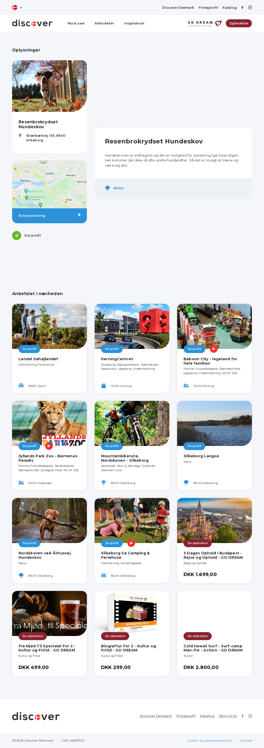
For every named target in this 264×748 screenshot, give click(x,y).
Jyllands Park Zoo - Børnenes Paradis (48, 458)
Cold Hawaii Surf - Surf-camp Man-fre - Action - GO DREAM (213, 648)
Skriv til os (228, 716)
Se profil (29, 349)
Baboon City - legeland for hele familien (210, 361)
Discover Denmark (178, 8)
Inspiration (134, 23)
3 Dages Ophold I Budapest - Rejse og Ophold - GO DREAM (213, 555)
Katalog (230, 8)
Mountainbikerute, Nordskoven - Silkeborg (125, 458)
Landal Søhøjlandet (38, 359)
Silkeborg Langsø (201, 456)
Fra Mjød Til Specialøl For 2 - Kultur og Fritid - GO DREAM (47, 648)
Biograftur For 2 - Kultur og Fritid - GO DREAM (128, 648)
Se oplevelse (198, 543)
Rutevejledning (49, 215)
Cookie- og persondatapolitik (209, 740)
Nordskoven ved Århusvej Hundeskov (45, 555)
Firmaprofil (208, 8)
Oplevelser (239, 23)
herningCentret (117, 359)
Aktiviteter (104, 23)
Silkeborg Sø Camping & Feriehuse (125, 555)
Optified (245, 740)
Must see (76, 23)
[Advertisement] (173, 84)
